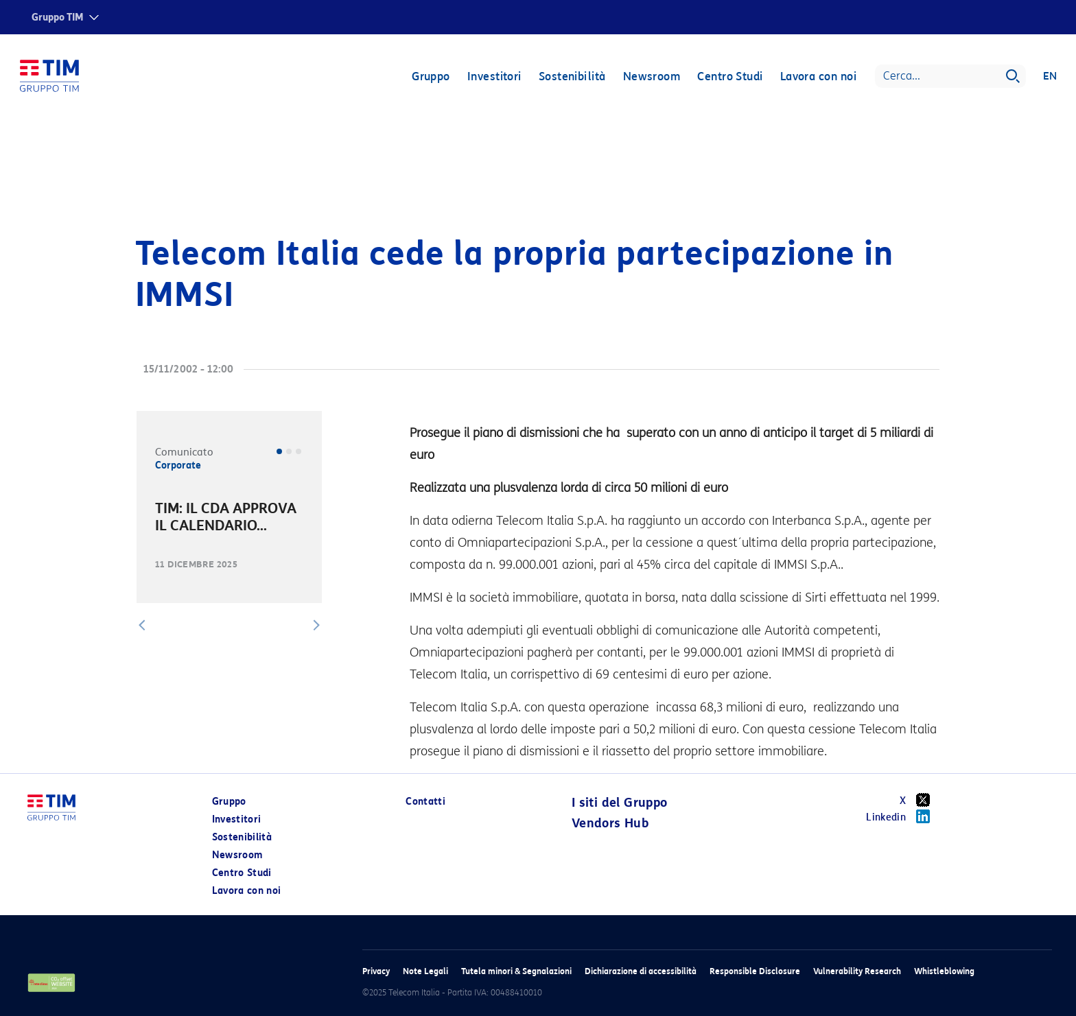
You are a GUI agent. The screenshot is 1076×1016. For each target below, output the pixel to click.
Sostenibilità (571, 77)
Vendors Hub (610, 823)
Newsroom (651, 77)
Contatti (425, 801)
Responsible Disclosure (755, 971)
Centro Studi (729, 77)
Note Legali (425, 971)
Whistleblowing (944, 971)
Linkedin (902, 816)
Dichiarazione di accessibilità (641, 971)
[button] (142, 624)
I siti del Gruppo (620, 802)
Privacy (376, 971)
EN (1049, 77)
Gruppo (430, 77)
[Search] (949, 76)
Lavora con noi (818, 77)
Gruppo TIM (58, 17)
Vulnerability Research (857, 971)
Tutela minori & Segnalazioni (516, 971)
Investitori (494, 77)
